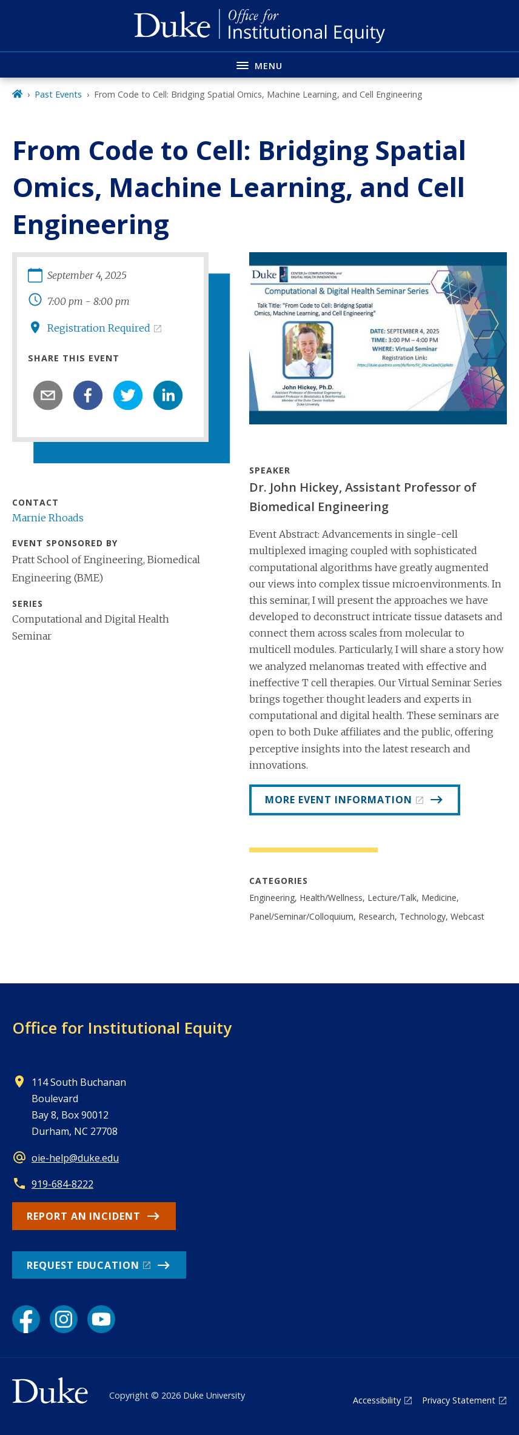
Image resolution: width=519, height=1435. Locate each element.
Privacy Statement (458, 1400)
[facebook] (88, 395)
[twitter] (128, 395)
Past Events (58, 94)
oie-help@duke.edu (75, 1158)
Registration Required (98, 328)
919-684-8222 (62, 1184)
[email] (48, 395)
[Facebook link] (26, 1319)
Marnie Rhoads (48, 518)
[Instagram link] (64, 1319)
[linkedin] (168, 395)
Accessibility (377, 1400)
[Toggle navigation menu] (259, 65)
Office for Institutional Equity (122, 1028)
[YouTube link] (101, 1319)
